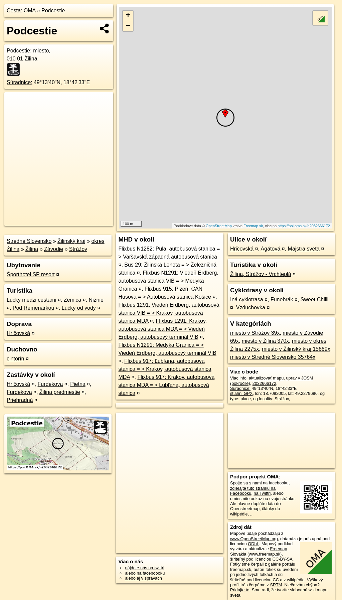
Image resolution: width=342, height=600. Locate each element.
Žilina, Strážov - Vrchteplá (260, 274)
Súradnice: (19, 82)
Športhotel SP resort (31, 274)
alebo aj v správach (143, 578)
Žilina (31, 249)
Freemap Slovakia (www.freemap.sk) (258, 551)
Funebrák (282, 299)
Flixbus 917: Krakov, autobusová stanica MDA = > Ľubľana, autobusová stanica (166, 385)
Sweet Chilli (315, 299)
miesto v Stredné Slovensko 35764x (272, 357)
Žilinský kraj (71, 241)
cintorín (15, 358)
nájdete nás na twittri (144, 567)
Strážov (78, 249)
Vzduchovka (250, 307)
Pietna (77, 384)
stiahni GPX (241, 393)
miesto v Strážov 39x (255, 333)
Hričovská (18, 333)
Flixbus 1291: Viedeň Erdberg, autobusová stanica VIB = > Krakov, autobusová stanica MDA (168, 313)
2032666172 (264, 383)
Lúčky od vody (79, 308)
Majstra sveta (304, 249)
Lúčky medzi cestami (31, 300)
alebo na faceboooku (145, 573)
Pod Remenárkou (33, 308)
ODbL (253, 543)
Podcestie (53, 10)
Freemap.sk (253, 226)
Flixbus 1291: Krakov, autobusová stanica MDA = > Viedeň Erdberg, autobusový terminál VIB (162, 329)
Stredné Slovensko (29, 241)
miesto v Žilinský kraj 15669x (296, 349)
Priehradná (20, 400)
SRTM (276, 584)
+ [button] (128, 16)
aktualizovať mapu (266, 378)
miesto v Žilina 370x (265, 341)
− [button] (128, 26)
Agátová (271, 249)
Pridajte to (239, 589)
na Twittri (262, 493)
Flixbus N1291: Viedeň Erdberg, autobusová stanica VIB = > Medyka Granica (168, 281)
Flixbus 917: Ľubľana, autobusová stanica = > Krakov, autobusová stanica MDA (164, 369)
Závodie (53, 249)
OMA (30, 10)
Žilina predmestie (59, 392)
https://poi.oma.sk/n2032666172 (304, 226)
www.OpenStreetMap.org (254, 538)
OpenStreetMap (219, 226)
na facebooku (276, 482)
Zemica (72, 300)
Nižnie (96, 300)
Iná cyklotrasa (246, 299)
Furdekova (50, 384)
